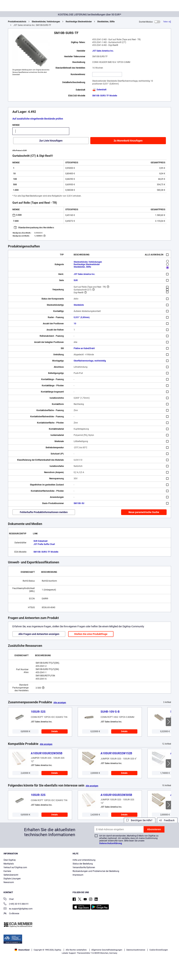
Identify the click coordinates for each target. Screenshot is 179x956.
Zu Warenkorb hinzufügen (128, 140)
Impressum (78, 875)
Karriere (7, 871)
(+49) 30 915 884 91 (16, 904)
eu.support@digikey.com (18, 909)
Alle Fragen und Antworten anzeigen (38, 634)
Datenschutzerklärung (110, 843)
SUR (76, 280)
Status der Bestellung (83, 863)
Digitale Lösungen (12, 878)
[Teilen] (167, 22)
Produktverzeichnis (17, 21)
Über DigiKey (10, 860)
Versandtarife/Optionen (84, 867)
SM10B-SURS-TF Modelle (104, 95)
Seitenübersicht (11, 875)
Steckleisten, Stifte (106, 21)
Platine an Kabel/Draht (84, 348)
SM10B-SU (79, 503)
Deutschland (22, 950)
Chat (9, 899)
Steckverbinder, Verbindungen (46, 21)
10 (75, 323)
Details (54, 731)
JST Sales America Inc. (103, 51)
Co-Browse (11, 913)
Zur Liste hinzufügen (50, 140)
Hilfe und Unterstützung (84, 860)
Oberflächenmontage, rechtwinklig (90, 361)
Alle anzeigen (59, 702)
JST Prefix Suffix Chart (44, 544)
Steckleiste (79, 305)
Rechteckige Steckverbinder (79, 21)
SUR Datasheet (40, 541)
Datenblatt (99, 89)
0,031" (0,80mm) (82, 317)
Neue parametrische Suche (144, 512)
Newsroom (9, 882)
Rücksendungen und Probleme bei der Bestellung (96, 871)
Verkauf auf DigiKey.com (15, 867)
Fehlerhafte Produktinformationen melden (44, 512)
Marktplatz (9, 863)
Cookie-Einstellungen (158, 950)
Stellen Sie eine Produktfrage (90, 634)
